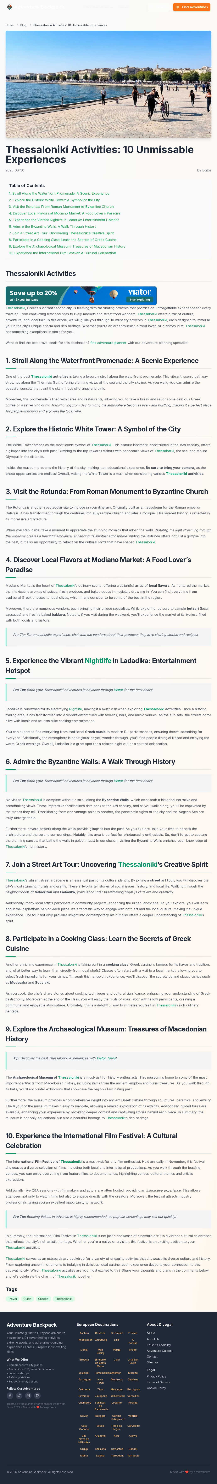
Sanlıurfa (100, 1448)
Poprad (133, 1402)
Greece (43, 1299)
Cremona (84, 1389)
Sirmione (84, 1396)
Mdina (84, 1455)
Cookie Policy (156, 1388)
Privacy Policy (156, 1376)
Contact (152, 1356)
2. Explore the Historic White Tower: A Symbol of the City (54, 200)
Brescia (84, 1359)
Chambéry (84, 1402)
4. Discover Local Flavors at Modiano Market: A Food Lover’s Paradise (64, 213)
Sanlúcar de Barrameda (101, 1406)
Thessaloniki (15, 308)
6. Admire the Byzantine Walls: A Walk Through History (52, 226)
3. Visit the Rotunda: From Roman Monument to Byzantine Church (61, 207)
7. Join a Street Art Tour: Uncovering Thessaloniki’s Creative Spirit (61, 233)
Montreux (117, 1379)
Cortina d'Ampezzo (117, 1417)
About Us (153, 1339)
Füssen (132, 1333)
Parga (116, 1349)
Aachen (84, 1333)
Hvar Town (100, 1381)
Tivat (100, 1389)
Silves (100, 1425)
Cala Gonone (84, 1427)
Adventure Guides (159, 1350)
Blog (23, 25)
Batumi (133, 1448)
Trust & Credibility (159, 1345)
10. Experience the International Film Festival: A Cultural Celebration (62, 253)
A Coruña (132, 1341)
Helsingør (117, 1389)
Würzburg (101, 1339)
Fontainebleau (101, 1372)
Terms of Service (159, 1382)
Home (10, 25)
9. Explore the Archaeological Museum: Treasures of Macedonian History (67, 246)
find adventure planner (108, 343)
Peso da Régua (117, 1427)
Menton (116, 1372)
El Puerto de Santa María (100, 1363)
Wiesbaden (84, 1339)
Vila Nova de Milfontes (84, 1439)
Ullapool (84, 1372)
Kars (116, 1435)
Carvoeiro (133, 1425)
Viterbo (133, 1415)
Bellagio (100, 1415)
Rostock (100, 1333)
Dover (84, 1415)
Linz (116, 1339)
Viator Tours (106, 1058)
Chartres (133, 1379)
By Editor (204, 170)
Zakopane (101, 1396)
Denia (84, 1349)
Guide (27, 1299)
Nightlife (98, 661)
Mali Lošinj (100, 1351)
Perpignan (133, 1389)
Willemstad (117, 1396)
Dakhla (100, 1455)
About (123, 7)
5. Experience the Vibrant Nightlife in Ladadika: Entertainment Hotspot (64, 220)
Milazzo (133, 1372)
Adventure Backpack (35, 7)
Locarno (117, 1402)
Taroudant (117, 1455)
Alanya (133, 1435)
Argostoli (100, 1435)
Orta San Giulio (133, 1361)
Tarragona (84, 1379)
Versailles (133, 1396)
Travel (12, 1299)
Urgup (84, 1448)
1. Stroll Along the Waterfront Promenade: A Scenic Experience (59, 193)
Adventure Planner (98, 7)
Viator (118, 690)
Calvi (117, 1359)
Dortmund (117, 1333)
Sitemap (152, 1362)
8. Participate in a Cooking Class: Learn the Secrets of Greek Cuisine (63, 240)
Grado (133, 1349)
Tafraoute (133, 1455)
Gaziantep (117, 1448)
